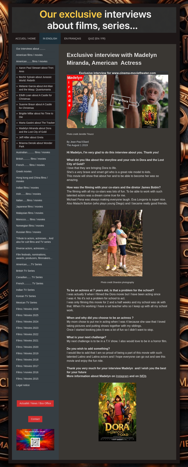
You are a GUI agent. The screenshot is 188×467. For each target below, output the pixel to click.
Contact (35, 419)
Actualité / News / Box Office (35, 403)
